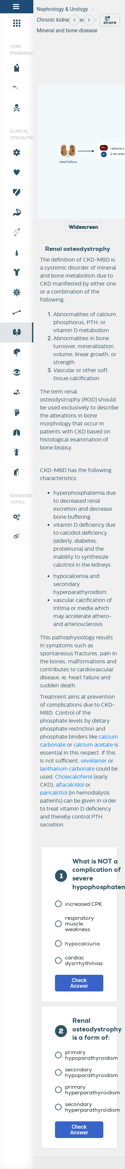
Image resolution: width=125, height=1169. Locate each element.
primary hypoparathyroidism (86, 1055)
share (109, 20)
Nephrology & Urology (62, 9)
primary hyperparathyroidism (87, 1089)
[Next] (89, 20)
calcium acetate (93, 745)
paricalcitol (53, 793)
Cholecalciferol (73, 777)
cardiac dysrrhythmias (79, 960)
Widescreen (83, 227)
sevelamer (94, 761)
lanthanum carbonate (67, 769)
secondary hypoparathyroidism (86, 1072)
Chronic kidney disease (64, 20)
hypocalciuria (77, 943)
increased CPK (78, 903)
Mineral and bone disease (67, 30)
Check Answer (79, 983)
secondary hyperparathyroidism (87, 1107)
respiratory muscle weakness (74, 923)
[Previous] (74, 20)
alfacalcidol (70, 785)
